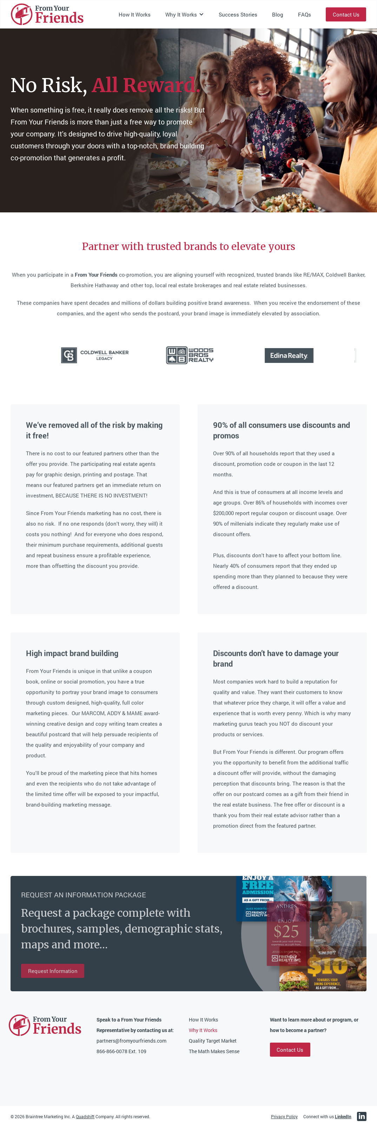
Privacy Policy (284, 1116)
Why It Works (203, 1030)
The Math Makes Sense (214, 1051)
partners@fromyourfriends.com (131, 1040)
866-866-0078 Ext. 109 (121, 1051)
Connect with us (327, 1116)
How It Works (135, 14)
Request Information (53, 970)
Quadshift (85, 1116)
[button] (184, 14)
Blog (277, 14)
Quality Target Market (213, 1040)
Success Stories (238, 14)
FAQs (304, 14)
